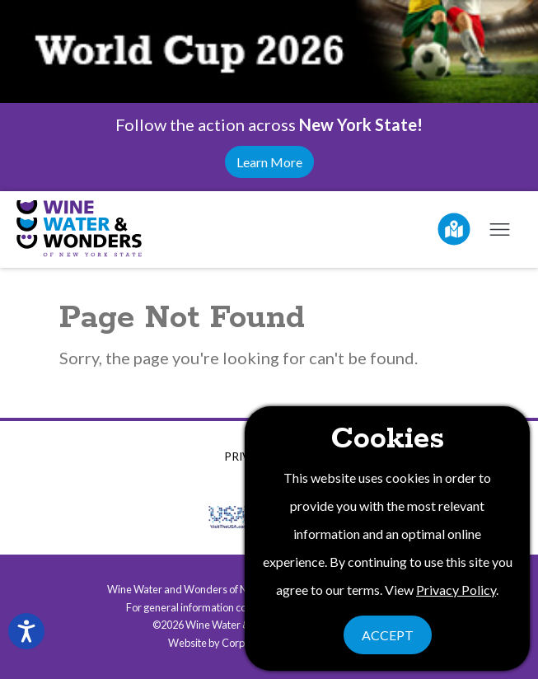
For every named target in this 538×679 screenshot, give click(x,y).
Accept (388, 635)
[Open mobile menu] (499, 229)
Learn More (269, 162)
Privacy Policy (456, 589)
